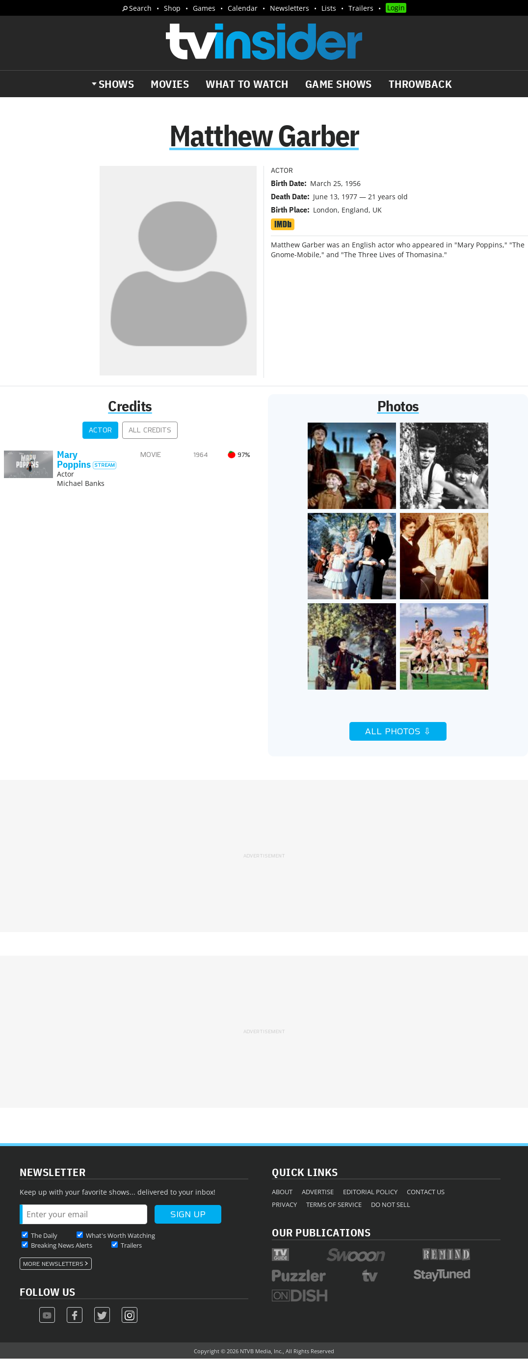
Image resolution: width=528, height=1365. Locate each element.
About (282, 1197)
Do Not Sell (390, 1210)
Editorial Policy (370, 1197)
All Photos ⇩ (398, 737)
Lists (328, 8)
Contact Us (426, 1197)
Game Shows (338, 84)
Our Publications (321, 1238)
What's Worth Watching (120, 1241)
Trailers (360, 8)
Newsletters (289, 8)
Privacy (284, 1210)
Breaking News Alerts (61, 1251)
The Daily (44, 1241)
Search (140, 8)
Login (396, 7)
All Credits (150, 436)
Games (204, 8)
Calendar (243, 8)
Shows (116, 84)
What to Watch (247, 84)
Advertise (318, 1197)
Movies (170, 84)
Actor (100, 436)
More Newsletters (53, 1269)
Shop (172, 8)
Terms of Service (334, 1210)
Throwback (420, 84)
